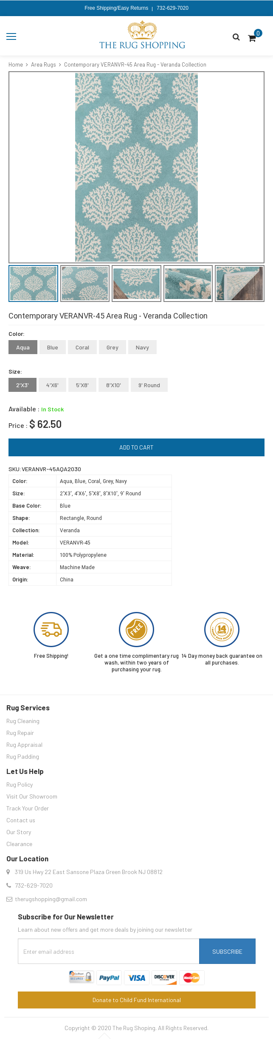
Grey (112, 347)
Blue (52, 347)
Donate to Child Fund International (137, 999)
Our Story (18, 831)
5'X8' (82, 384)
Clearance (19, 843)
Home (15, 64)
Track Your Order (27, 808)
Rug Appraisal (24, 744)
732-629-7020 (173, 8)
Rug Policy (19, 784)
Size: (15, 371)
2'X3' (22, 384)
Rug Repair (20, 732)
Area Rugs (43, 64)
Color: (16, 333)
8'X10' (113, 384)
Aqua (23, 347)
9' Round (149, 384)
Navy (142, 347)
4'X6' (52, 384)
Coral (82, 347)
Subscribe (227, 951)
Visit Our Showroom (31, 796)
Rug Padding (22, 756)
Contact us (20, 820)
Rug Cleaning (22, 720)
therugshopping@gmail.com (51, 898)
